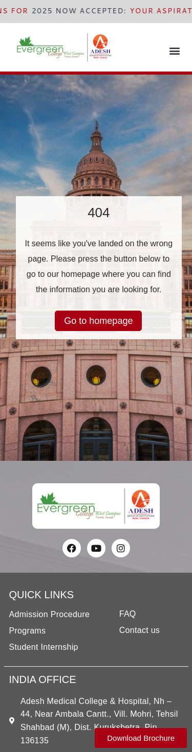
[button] (174, 50)
